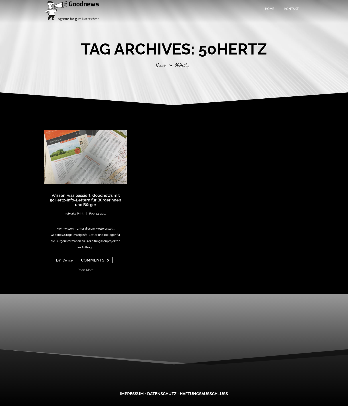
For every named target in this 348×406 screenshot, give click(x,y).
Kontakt (291, 9)
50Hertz (70, 213)
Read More (85, 270)
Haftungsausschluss (204, 393)
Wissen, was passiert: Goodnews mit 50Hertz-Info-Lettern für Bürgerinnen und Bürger (85, 200)
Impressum (132, 393)
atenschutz (163, 393)
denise (68, 260)
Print (80, 213)
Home (269, 9)
